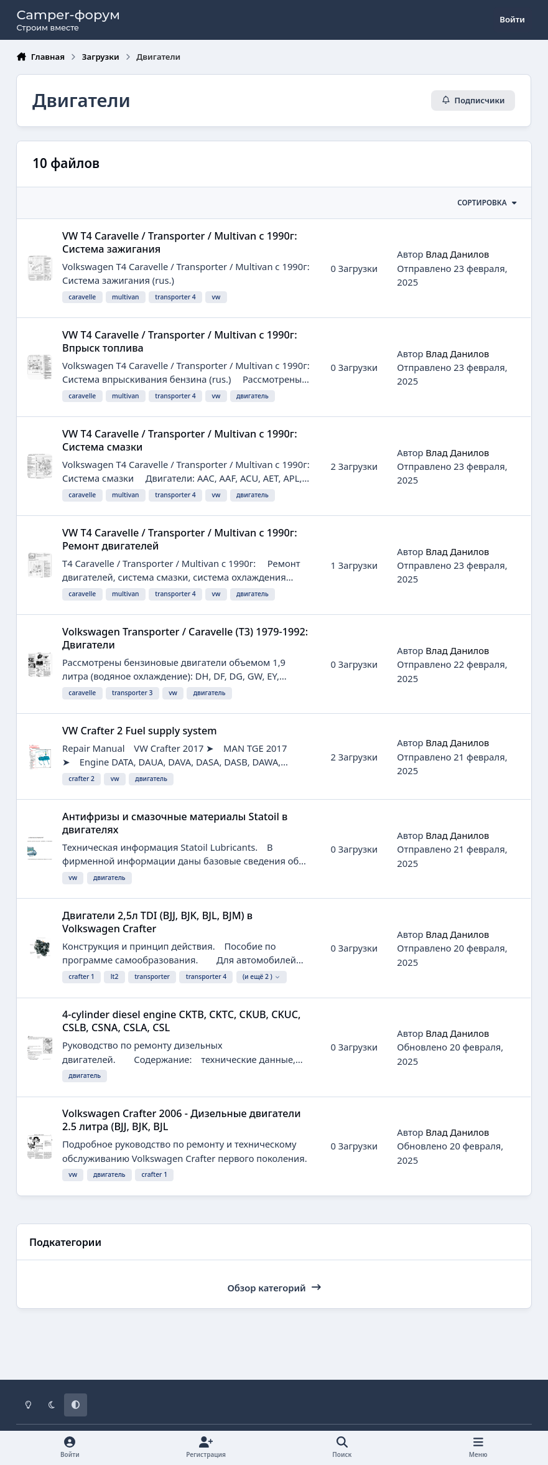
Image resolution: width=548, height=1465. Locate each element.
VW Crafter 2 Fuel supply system (139, 730)
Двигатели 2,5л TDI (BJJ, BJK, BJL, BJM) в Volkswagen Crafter (157, 922)
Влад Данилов (458, 254)
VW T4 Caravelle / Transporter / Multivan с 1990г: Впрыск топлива (179, 341)
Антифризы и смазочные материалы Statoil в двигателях (174, 823)
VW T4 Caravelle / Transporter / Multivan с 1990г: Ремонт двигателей (179, 539)
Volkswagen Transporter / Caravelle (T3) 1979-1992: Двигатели (185, 638)
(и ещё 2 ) (262, 977)
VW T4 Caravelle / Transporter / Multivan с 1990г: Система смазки (179, 440)
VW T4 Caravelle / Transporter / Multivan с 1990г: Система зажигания (179, 242)
